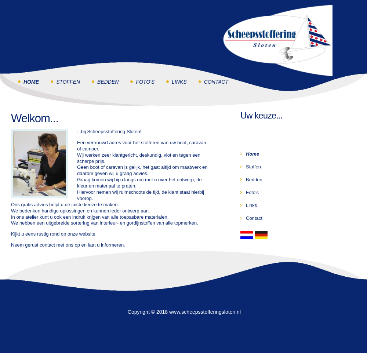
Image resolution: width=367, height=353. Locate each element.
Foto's (145, 82)
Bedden (108, 82)
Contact (216, 82)
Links (179, 82)
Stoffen (68, 82)
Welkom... (34, 118)
